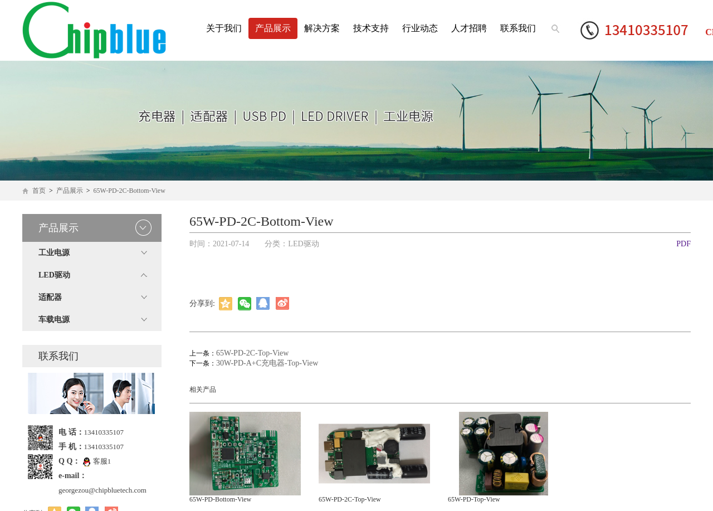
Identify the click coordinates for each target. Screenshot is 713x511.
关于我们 (224, 28)
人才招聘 (469, 28)
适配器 (50, 297)
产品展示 (273, 28)
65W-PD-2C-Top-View (252, 353)
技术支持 (371, 28)
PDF (683, 244)
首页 (39, 190)
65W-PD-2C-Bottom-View (129, 190)
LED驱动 (54, 275)
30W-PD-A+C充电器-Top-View (267, 363)
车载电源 (54, 319)
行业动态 (420, 28)
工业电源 (54, 253)
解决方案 (322, 28)
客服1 (96, 461)
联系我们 (518, 28)
